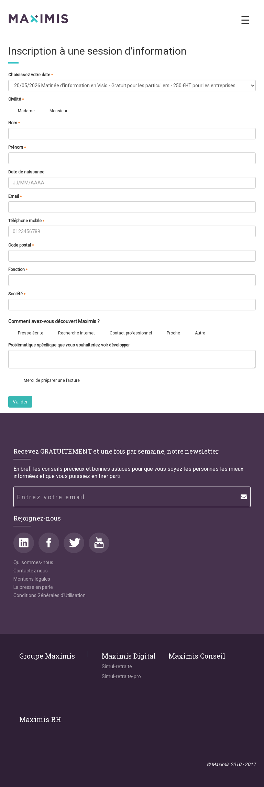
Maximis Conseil (196, 655)
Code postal (21, 245)
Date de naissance (26, 172)
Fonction (18, 269)
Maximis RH (40, 719)
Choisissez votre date (30, 74)
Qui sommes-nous (33, 562)
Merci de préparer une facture (52, 380)
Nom (14, 123)
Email (15, 196)
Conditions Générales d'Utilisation (49, 595)
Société (17, 294)
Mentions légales (31, 579)
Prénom (17, 147)
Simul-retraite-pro (121, 676)
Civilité (16, 99)
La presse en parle (33, 587)
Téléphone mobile (26, 220)
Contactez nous (30, 570)
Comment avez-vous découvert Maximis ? (54, 321)
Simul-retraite (117, 666)
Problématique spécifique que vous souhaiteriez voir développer (69, 345)
